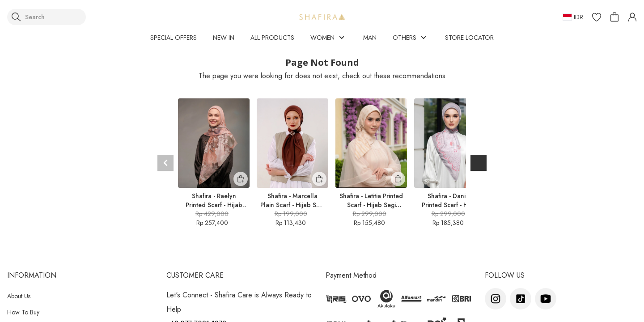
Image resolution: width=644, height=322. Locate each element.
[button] (597, 17)
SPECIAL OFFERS (173, 37)
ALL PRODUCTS (272, 37)
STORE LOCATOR (469, 37)
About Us (18, 296)
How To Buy (23, 312)
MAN (370, 37)
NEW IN (223, 37)
